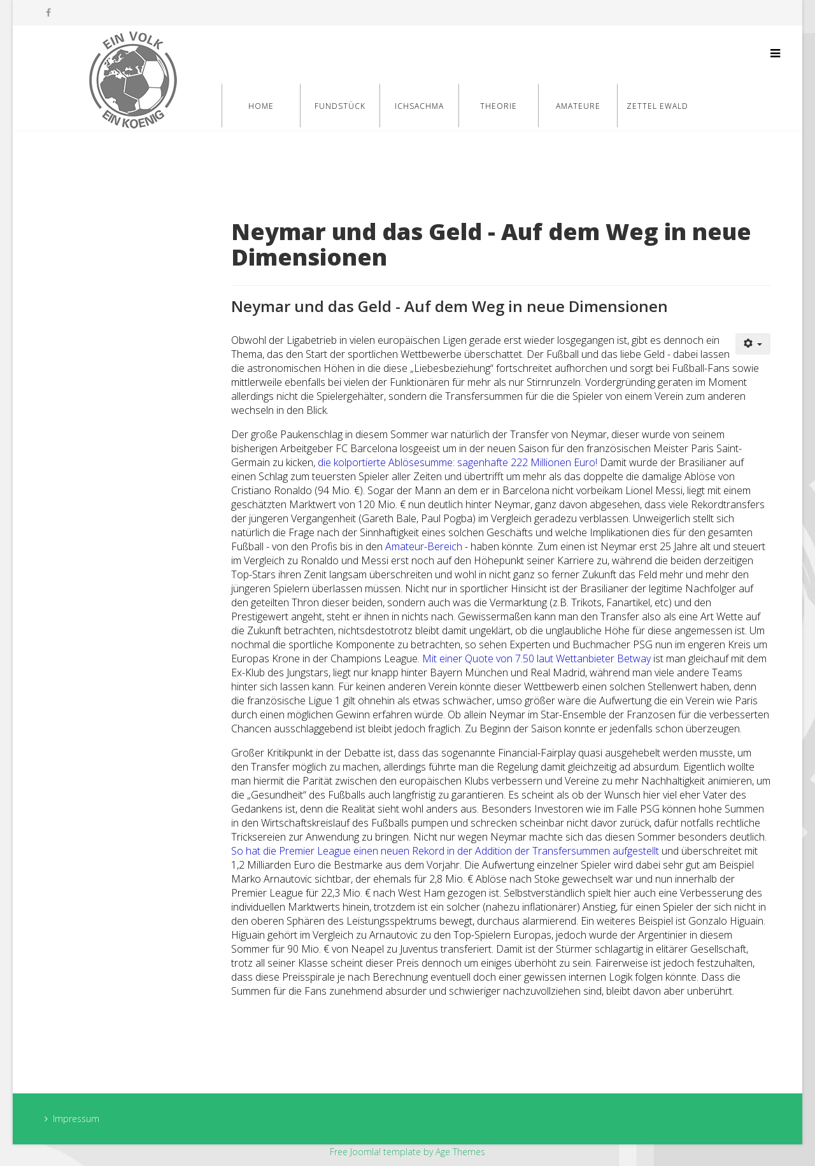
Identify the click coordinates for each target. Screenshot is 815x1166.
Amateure (578, 106)
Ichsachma (419, 106)
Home (261, 106)
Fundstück (340, 106)
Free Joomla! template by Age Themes (407, 1152)
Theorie (498, 106)
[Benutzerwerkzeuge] (753, 344)
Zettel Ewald (657, 106)
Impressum (76, 1119)
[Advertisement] (128, 415)
